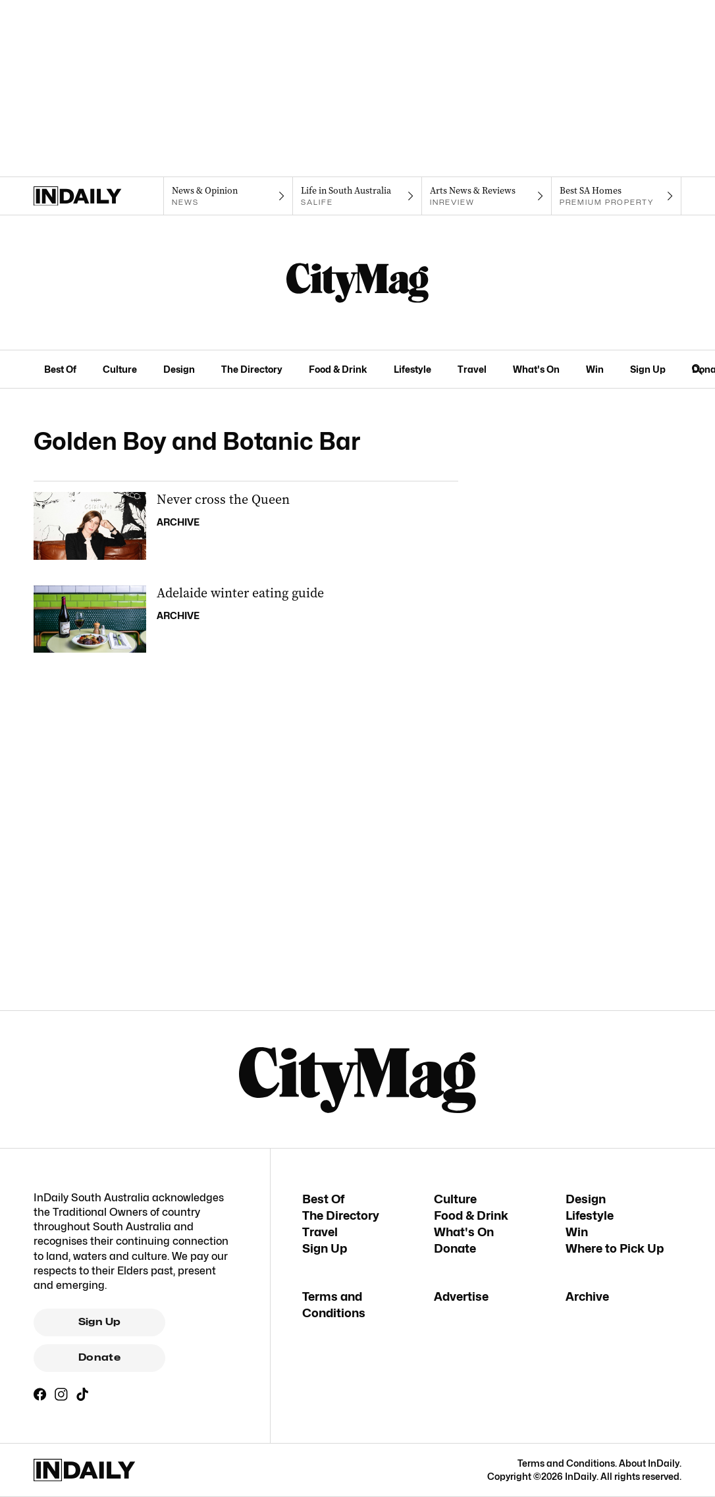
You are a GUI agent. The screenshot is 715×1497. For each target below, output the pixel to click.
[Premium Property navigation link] (616, 196)
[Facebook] (40, 1394)
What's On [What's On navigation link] (536, 369)
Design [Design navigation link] (179, 369)
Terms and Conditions (566, 1463)
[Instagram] (61, 1394)
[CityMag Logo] (357, 282)
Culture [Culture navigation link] (120, 369)
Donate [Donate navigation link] (455, 1248)
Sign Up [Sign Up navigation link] (648, 369)
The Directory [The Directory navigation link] (251, 369)
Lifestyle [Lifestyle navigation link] (412, 369)
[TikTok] (82, 1394)
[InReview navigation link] (487, 196)
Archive (587, 1296)
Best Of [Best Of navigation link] (60, 369)
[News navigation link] (228, 196)
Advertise (461, 1296)
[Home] (98, 196)
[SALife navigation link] (358, 196)
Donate (99, 1357)
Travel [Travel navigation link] (472, 369)
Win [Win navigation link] (595, 369)
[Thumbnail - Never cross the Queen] (246, 526)
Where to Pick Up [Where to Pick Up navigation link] (615, 1248)
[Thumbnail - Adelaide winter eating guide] (246, 619)
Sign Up (99, 1322)
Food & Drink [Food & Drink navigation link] (338, 369)
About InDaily (649, 1463)
